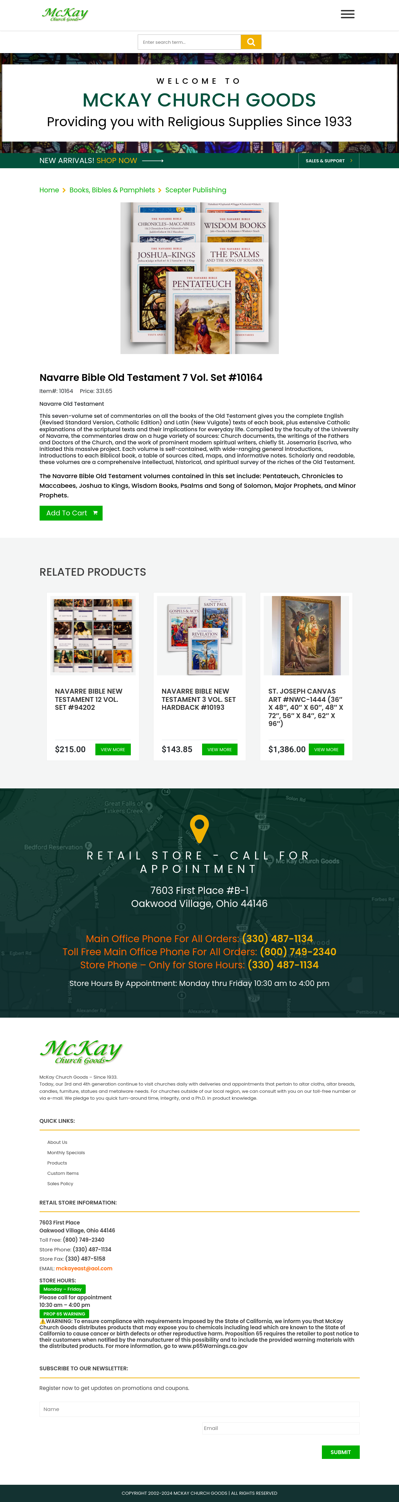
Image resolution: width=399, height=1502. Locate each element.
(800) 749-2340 (298, 952)
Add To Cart (66, 513)
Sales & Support (325, 161)
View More (113, 749)
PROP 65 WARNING (64, 1314)
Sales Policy (60, 1183)
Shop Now (130, 160)
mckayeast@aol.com (84, 1268)
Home (49, 190)
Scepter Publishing (196, 190)
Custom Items (63, 1173)
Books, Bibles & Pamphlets (112, 190)
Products (57, 1163)
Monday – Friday (63, 1289)
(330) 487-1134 (277, 939)
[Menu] (348, 15)
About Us (57, 1142)
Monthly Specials (66, 1152)
